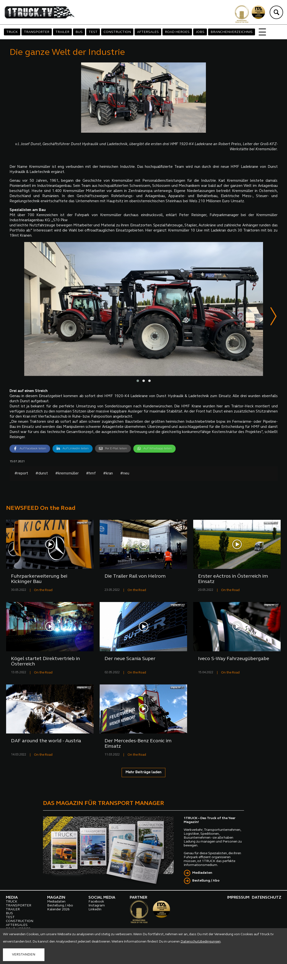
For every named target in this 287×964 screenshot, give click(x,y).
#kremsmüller (67, 474)
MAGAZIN (56, 898)
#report (21, 474)
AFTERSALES (148, 32)
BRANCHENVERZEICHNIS (232, 32)
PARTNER (138, 898)
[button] (138, 381)
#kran (108, 474)
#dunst (41, 474)
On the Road (43, 590)
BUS (79, 32)
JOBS (200, 32)
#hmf (91, 474)
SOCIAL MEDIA (101, 898)
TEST (93, 32)
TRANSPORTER (36, 32)
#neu (124, 474)
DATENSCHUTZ (266, 898)
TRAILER (62, 32)
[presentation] (273, 317)
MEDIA (12, 898)
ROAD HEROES (177, 32)
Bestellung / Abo (206, 881)
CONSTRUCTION (117, 32)
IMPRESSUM (238, 898)
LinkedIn (94, 910)
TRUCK (12, 32)
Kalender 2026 (58, 910)
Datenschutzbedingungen (201, 942)
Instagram (96, 906)
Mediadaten (202, 873)
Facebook (96, 902)
